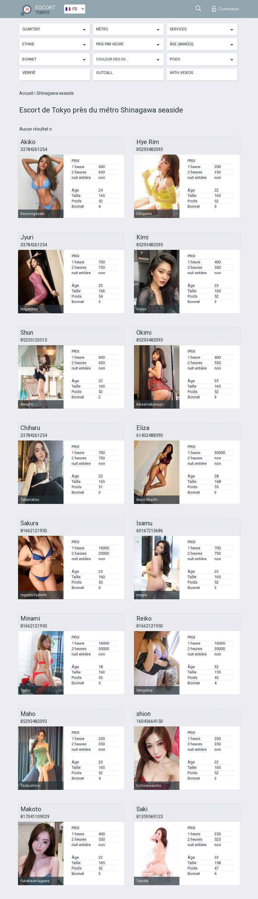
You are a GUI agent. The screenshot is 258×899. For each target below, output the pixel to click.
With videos (181, 72)
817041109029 (34, 816)
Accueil (26, 93)
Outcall (104, 72)
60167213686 (149, 530)
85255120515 (33, 340)
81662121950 (33, 530)
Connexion (225, 8)
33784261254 (33, 149)
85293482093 (149, 149)
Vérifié (28, 72)
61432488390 (149, 435)
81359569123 (149, 816)
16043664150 (149, 721)
